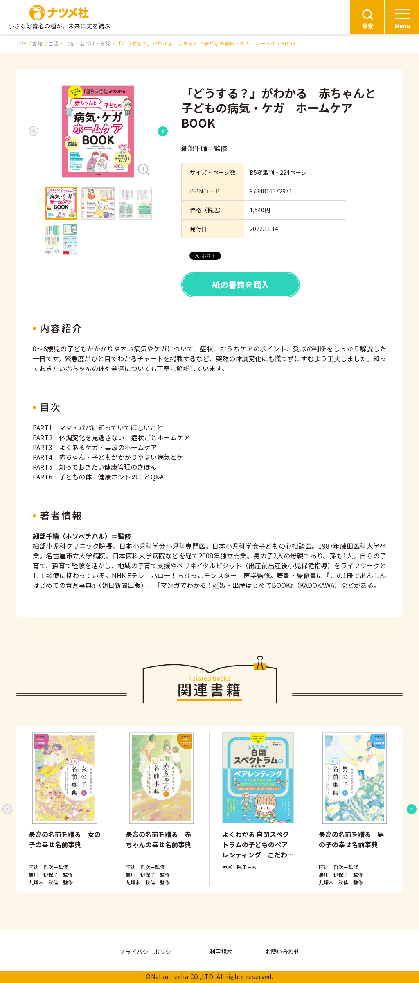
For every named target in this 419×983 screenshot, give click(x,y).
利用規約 (221, 951)
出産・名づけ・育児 (87, 43)
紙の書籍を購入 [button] (240, 284)
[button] (98, 131)
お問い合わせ (282, 951)
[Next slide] (163, 131)
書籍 (37, 43)
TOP (21, 43)
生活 (53, 43)
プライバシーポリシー (148, 951)
